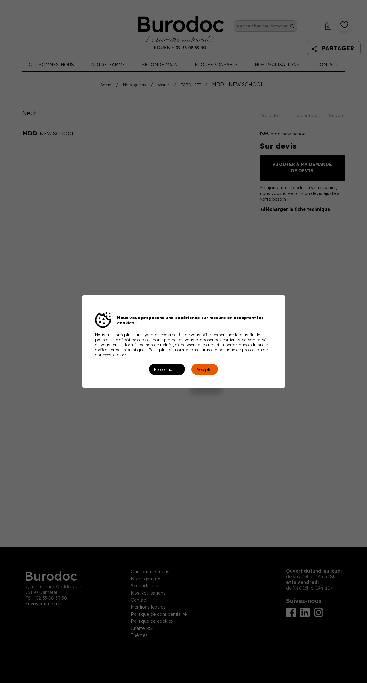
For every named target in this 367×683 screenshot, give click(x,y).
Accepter (204, 369)
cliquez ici (122, 354)
